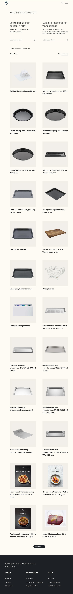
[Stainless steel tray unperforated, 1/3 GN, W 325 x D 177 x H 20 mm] (55, 434)
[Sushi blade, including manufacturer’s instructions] (23, 434)
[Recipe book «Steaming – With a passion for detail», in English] (23, 518)
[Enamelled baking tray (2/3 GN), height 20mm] (23, 194)
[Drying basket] (55, 273)
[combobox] (64, 54)
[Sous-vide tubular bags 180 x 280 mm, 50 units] (55, 518)
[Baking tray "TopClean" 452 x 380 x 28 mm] (55, 194)
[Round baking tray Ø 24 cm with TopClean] (23, 115)
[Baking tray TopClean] (23, 234)
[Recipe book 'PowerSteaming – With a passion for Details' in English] (23, 476)
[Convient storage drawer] (23, 310)
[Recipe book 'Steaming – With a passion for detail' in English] (55, 476)
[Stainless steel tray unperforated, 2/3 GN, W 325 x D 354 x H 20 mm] (55, 392)
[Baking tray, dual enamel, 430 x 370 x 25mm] (55, 75)
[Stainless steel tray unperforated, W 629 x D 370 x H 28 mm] (23, 349)
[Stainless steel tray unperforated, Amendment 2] (23, 392)
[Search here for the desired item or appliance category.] (23, 40)
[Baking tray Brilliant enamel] (23, 273)
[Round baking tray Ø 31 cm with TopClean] (23, 154)
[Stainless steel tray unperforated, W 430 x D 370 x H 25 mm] (55, 349)
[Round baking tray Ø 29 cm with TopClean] (55, 115)
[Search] (34, 40)
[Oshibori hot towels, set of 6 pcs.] (23, 75)
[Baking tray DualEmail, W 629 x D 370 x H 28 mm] (55, 154)
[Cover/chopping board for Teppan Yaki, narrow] (55, 234)
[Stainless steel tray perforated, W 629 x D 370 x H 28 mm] (55, 310)
